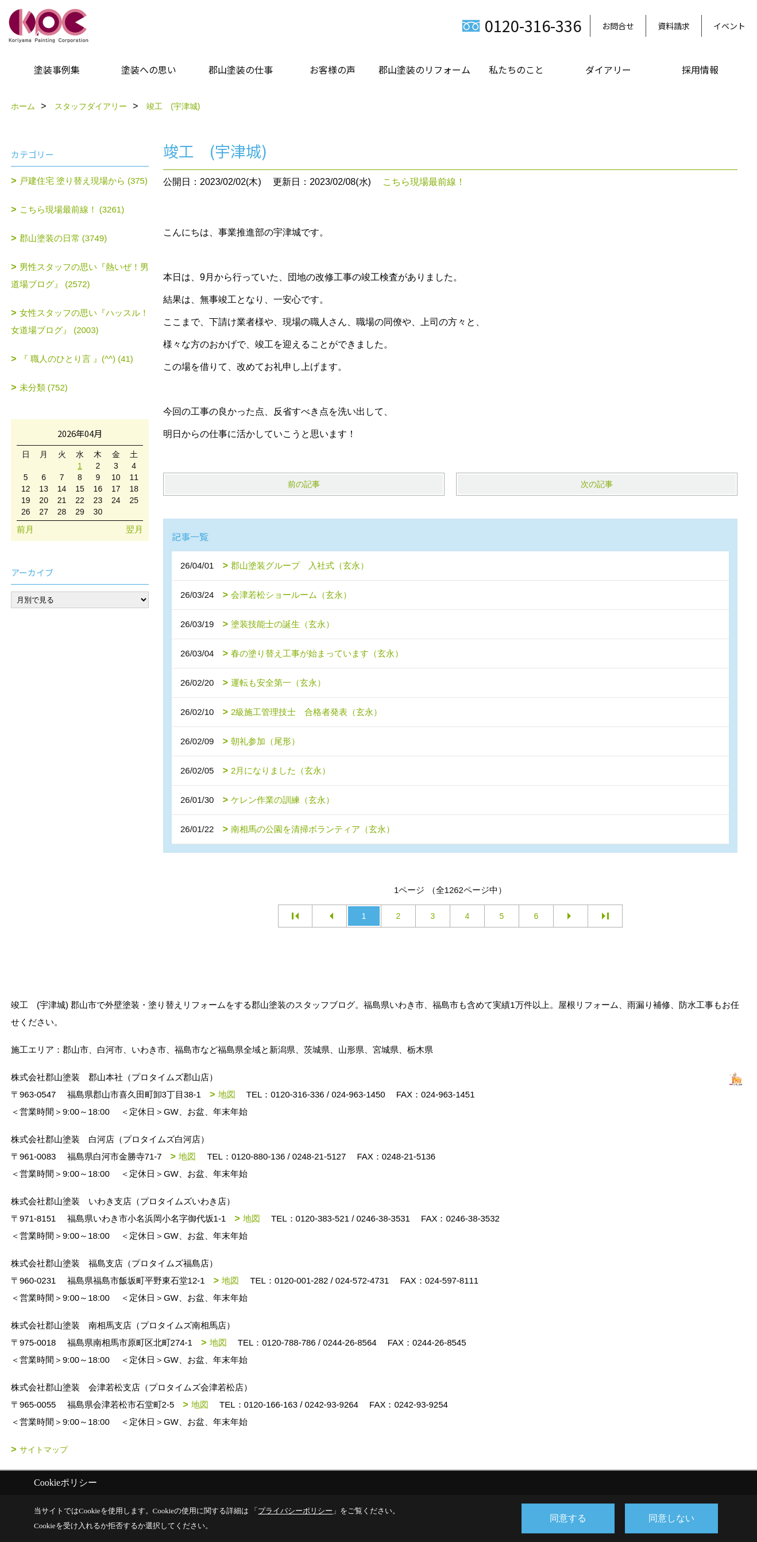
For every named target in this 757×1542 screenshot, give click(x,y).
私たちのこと (516, 69)
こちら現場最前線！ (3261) (72, 209)
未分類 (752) (44, 387)
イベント (729, 26)
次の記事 (597, 484)
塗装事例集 (57, 69)
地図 (226, 1094)
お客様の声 (333, 69)
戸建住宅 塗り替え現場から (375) (84, 180)
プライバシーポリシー (295, 1510)
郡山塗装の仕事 (240, 69)
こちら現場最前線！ (424, 182)
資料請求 (674, 26)
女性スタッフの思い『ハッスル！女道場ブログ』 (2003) (80, 321)
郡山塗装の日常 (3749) (63, 238)
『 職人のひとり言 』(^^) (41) (76, 359)
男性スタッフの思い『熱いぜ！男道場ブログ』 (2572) (80, 275)
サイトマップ (44, 1449)
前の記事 (304, 484)
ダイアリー (608, 69)
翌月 (134, 529)
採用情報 (700, 69)
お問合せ (618, 26)
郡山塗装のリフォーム (424, 69)
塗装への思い (148, 69)
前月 (25, 529)
